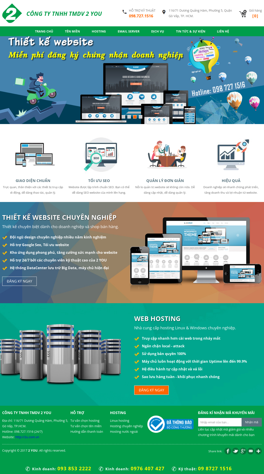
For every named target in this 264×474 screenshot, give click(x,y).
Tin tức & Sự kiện (190, 31)
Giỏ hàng (255, 13)
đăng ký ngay (19, 281)
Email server (128, 31)
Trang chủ (44, 31)
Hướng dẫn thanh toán (86, 431)
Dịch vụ (157, 31)
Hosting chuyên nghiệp (126, 426)
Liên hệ (223, 31)
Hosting (99, 31)
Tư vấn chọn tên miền (86, 426)
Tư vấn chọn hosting (84, 420)
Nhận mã (251, 422)
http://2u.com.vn (27, 437)
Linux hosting (119, 420)
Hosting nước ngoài (124, 431)
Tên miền (72, 31)
